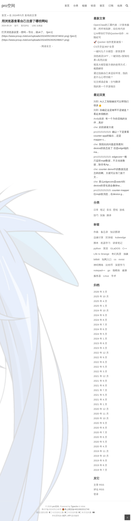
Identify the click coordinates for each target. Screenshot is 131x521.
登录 (96, 494)
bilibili (97, 259)
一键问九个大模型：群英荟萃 (109, 51)
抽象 (126, 253)
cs (115, 259)
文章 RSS (99, 484)
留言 (102, 5)
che (95, 127)
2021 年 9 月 (100, 380)
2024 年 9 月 (100, 315)
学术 (113, 275)
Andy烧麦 (99, 118)
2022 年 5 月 (100, 366)
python (97, 248)
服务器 (97, 275)
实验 (102, 215)
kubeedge (120, 237)
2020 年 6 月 (100, 437)
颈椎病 (116, 270)
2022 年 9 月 (100, 357)
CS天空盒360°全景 (104, 46)
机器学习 (105, 243)
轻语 (93, 5)
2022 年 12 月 (101, 352)
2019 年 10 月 (101, 455)
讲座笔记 (117, 243)
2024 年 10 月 (101, 310)
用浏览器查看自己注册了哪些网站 (25, 21)
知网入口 (107, 259)
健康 (124, 270)
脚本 (96, 243)
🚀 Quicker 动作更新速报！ (108, 42)
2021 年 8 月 (100, 385)
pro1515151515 (102, 131)
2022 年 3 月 (100, 371)
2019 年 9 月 (100, 460)
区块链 (109, 237)
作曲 (96, 232)
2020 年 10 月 (101, 418)
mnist (121, 259)
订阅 (110, 5)
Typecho (74, 506)
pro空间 (8, 5)
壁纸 (115, 209)
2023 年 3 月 (100, 348)
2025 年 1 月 (100, 305)
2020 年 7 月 (100, 432)
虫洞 (119, 5)
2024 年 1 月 (100, 338)
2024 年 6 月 (100, 329)
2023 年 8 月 (100, 343)
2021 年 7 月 (100, 390)
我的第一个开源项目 (104, 86)
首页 (67, 5)
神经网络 (98, 264)
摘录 (109, 215)
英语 (105, 248)
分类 (75, 5)
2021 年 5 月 (100, 394)
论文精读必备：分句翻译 (107, 81)
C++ (125, 248)
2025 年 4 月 (100, 301)
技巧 (96, 215)
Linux (106, 275)
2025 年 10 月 (101, 296)
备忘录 (104, 232)
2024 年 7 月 (100, 324)
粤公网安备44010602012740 (75, 509)
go (109, 270)
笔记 (102, 209)
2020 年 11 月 (101, 413)
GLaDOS (115, 248)
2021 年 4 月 (100, 399)
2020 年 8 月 (100, 427)
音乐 (109, 209)
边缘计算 (98, 237)
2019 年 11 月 (101, 451)
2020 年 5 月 (100, 441)
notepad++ (99, 270)
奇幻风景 (116, 253)
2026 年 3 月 (100, 291)
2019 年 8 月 (100, 465)
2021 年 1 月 (100, 404)
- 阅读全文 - (46, 46)
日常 (96, 209)
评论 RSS (99, 489)
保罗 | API (66, 516)
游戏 (122, 209)
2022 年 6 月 (100, 362)
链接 (84, 5)
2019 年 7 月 (100, 469)
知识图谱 (115, 232)
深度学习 (120, 264)
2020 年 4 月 (100, 446)
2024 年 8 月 (100, 319)
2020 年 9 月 (100, 423)
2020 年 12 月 (101, 409)
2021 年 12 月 (101, 376)
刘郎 (96, 101)
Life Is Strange (101, 253)
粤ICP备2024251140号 (52, 509)
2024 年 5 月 (100, 334)
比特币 (109, 264)
